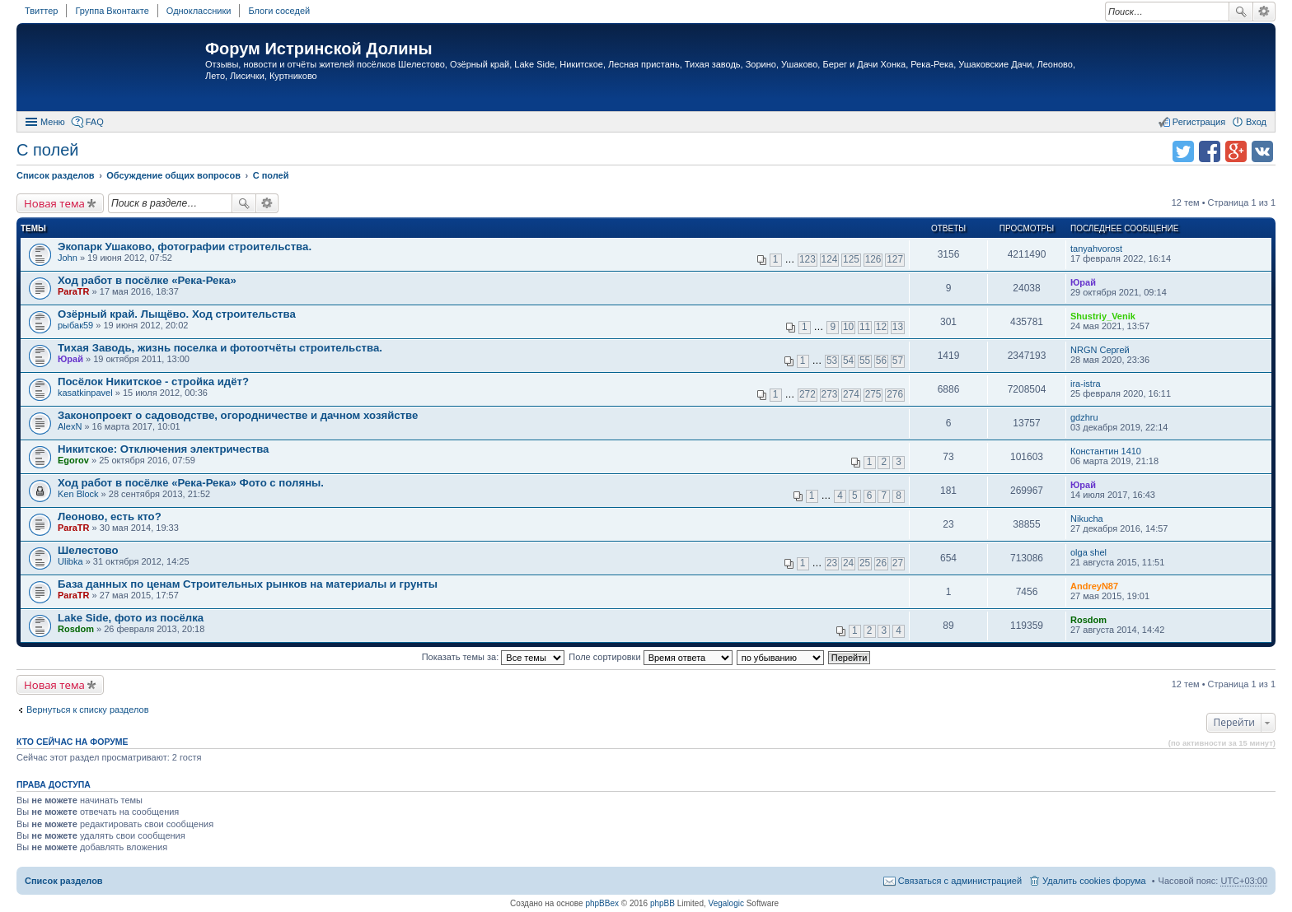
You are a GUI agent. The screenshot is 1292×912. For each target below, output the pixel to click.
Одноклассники (199, 11)
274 (851, 394)
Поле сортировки (650, 657)
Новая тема (54, 203)
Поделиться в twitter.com (1183, 151)
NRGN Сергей (1100, 350)
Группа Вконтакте (111, 11)
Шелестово (88, 550)
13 (897, 327)
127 (895, 259)
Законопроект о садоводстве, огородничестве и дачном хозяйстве (238, 415)
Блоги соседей (279, 11)
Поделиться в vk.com (1262, 151)
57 (897, 360)
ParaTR (74, 291)
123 (807, 259)
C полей (47, 150)
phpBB (662, 903)
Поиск (1241, 11)
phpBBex (602, 903)
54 (848, 360)
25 (864, 563)
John (67, 258)
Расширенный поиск (1264, 11)
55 (864, 360)
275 (873, 394)
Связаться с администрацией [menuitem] (960, 881)
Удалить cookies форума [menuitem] (1094, 881)
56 (881, 360)
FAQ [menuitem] (95, 122)
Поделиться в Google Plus (1236, 151)
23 (831, 563)
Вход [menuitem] (1256, 122)
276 (895, 394)
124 (830, 259)
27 (897, 563)
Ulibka (70, 561)
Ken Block (78, 494)
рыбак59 (75, 325)
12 (881, 327)
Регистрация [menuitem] (1199, 122)
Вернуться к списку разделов (87, 709)
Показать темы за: (493, 657)
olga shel (1088, 552)
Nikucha (1086, 518)
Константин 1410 (1105, 451)
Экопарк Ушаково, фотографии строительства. (184, 246)
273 (830, 394)
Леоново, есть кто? (110, 516)
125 (851, 259)
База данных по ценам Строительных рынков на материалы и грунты (248, 584)
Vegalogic (726, 903)
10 (848, 327)
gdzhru (1084, 417)
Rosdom (76, 629)
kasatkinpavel (85, 393)
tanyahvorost (1096, 249)
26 (881, 563)
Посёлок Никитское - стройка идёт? (153, 381)
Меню (52, 122)
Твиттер (41, 11)
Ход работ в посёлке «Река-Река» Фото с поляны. (191, 483)
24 (848, 563)
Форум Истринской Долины (319, 49)
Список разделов (64, 881)
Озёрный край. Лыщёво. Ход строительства (177, 314)
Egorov (73, 460)
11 (864, 327)
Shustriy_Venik (1102, 316)
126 (873, 259)
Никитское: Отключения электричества (163, 449)
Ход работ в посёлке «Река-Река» (147, 280)
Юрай (1083, 282)
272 (807, 394)
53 (831, 360)
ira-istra (1085, 384)
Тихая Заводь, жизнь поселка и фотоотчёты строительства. (220, 348)
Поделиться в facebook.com (1209, 151)
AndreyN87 (1094, 586)
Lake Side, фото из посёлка (131, 618)
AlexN (70, 426)
